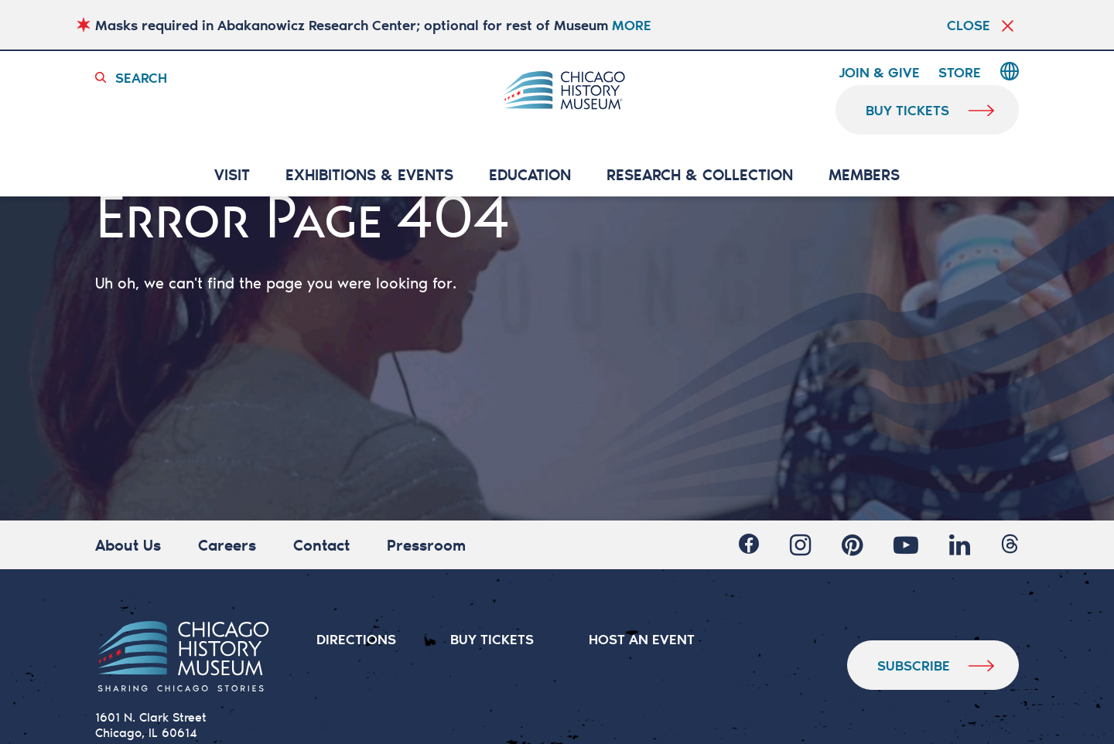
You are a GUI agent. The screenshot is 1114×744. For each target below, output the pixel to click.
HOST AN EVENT (642, 639)
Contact (321, 544)
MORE (631, 25)
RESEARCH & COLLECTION (700, 175)
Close (968, 25)
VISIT (232, 175)
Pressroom (426, 544)
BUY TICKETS (492, 639)
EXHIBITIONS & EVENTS (369, 175)
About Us (128, 544)
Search (141, 77)
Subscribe (913, 665)
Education (530, 175)
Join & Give (879, 72)
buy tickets (908, 110)
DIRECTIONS (356, 639)
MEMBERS (864, 175)
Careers (227, 544)
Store (959, 72)
